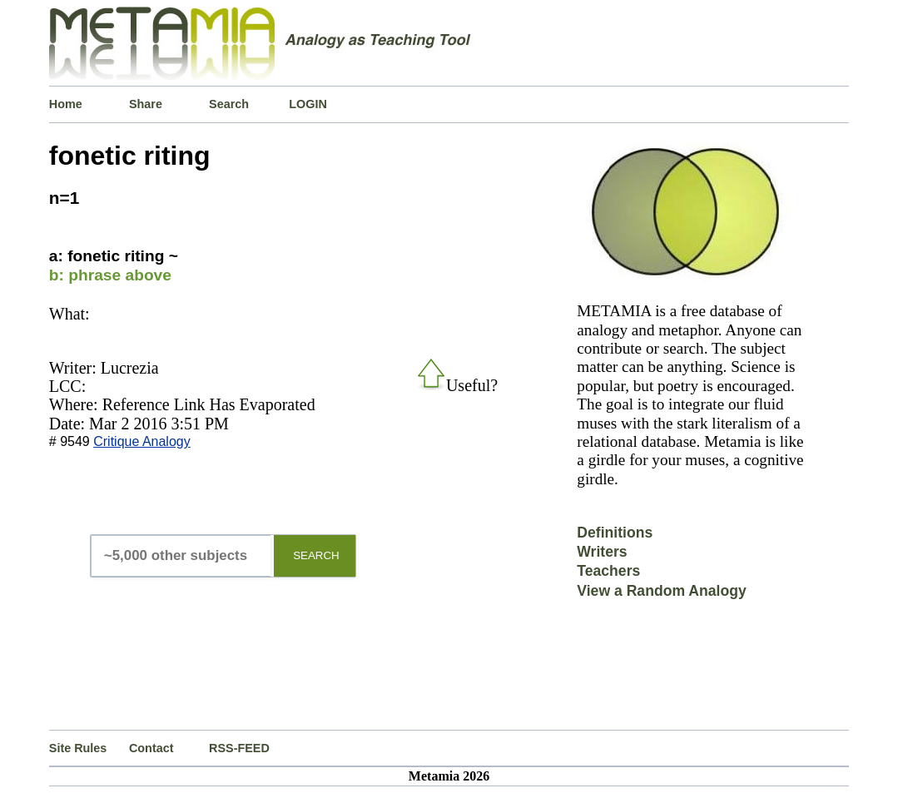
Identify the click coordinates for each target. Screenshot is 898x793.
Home (65, 104)
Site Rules (78, 748)
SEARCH (316, 555)
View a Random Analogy (661, 590)
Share (145, 104)
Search (229, 104)
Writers (602, 551)
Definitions (614, 532)
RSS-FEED (239, 748)
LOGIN (308, 104)
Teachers (608, 571)
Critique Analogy (142, 441)
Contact (151, 748)
